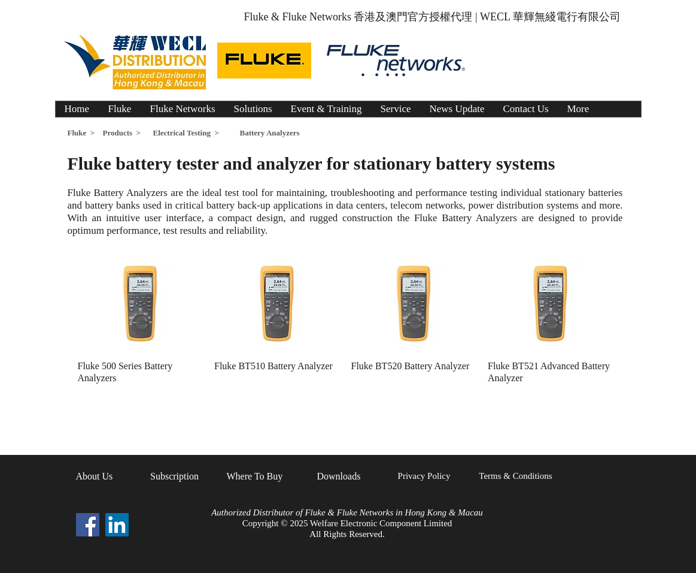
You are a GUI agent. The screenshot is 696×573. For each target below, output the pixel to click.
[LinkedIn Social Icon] (117, 524)
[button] (252, 109)
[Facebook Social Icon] (87, 524)
